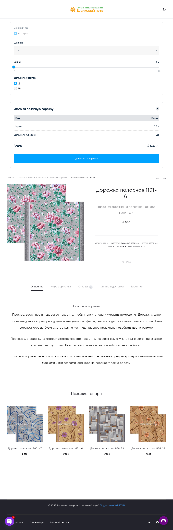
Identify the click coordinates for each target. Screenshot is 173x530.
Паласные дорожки (58, 177)
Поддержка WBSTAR (112, 505)
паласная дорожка (136, 246)
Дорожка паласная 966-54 (107, 448)
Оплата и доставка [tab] (112, 286)
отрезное (121, 246)
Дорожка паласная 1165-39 (148, 448)
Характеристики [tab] (61, 286)
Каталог (21, 177)
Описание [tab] (37, 286)
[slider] (13, 67)
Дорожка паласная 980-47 (25, 448)
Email (126, 262)
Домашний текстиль (59, 522)
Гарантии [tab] (137, 286)
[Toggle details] (157, 108)
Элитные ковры (37, 522)
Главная (10, 177)
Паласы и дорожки (37, 177)
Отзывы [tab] (85, 287)
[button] (83, 467)
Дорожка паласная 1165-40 (66, 448)
